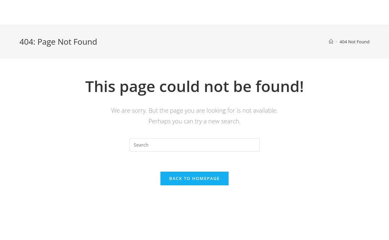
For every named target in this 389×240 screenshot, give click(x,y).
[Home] (331, 42)
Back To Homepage (194, 178)
